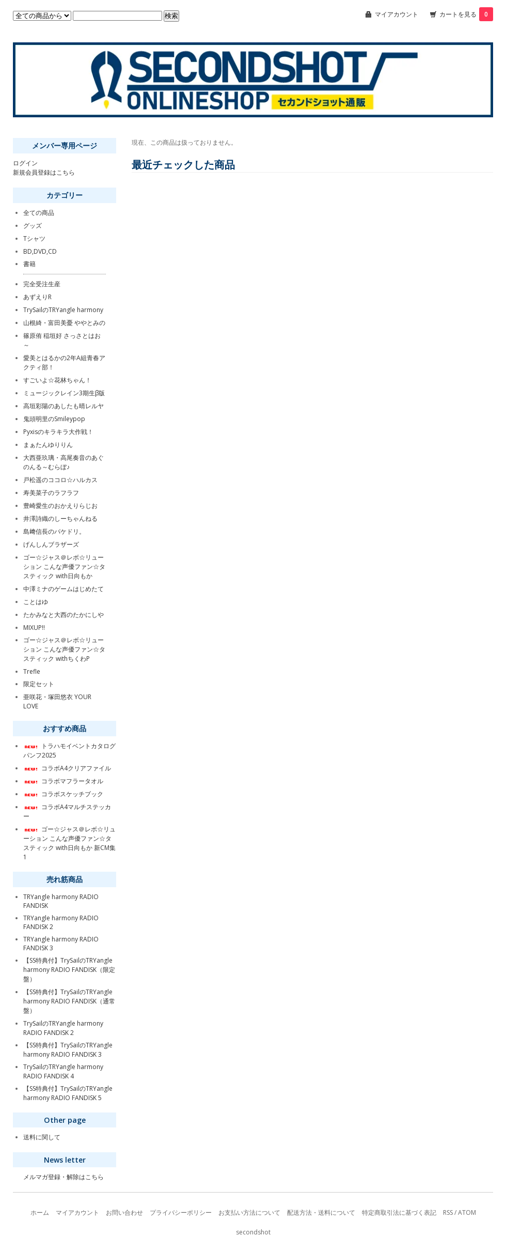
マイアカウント (396, 14)
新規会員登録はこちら (44, 172)
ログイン (25, 163)
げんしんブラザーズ (51, 544)
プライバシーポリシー (181, 1212)
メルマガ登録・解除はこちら (63, 1176)
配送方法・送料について (321, 1212)
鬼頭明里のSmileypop (54, 418)
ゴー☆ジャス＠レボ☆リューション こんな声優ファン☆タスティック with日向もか (64, 566)
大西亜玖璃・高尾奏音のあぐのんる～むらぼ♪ (63, 462)
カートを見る (466, 14)
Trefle (31, 671)
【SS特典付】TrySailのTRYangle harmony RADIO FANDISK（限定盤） (69, 969)
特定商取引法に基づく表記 (399, 1212)
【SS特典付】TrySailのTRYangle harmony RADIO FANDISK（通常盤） (69, 1001)
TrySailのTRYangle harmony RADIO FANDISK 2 (63, 1028)
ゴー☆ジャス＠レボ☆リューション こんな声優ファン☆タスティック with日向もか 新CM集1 (69, 843)
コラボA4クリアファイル (67, 768)
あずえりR (37, 296)
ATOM (467, 1212)
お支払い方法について (249, 1212)
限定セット (38, 683)
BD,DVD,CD (40, 251)
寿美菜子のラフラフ (51, 492)
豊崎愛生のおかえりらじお (60, 505)
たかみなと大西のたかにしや (63, 614)
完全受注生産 (41, 284)
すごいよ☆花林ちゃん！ (57, 380)
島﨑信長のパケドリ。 (54, 531)
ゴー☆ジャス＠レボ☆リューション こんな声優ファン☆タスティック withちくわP (64, 649)
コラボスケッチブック (63, 794)
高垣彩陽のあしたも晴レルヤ (63, 405)
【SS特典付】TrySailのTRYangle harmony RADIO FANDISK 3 (68, 1050)
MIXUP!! (34, 627)
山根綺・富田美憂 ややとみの (64, 322)
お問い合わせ (124, 1212)
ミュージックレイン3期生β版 (64, 393)
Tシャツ (34, 238)
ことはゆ (35, 601)
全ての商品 (38, 212)
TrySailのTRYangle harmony (63, 309)
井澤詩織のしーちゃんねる (60, 518)
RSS (448, 1212)
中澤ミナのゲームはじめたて (63, 588)
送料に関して (41, 1137)
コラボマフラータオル (63, 781)
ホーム (39, 1212)
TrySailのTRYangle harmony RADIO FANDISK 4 (63, 1071)
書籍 (29, 263)
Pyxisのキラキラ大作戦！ (58, 431)
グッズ (32, 225)
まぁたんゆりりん (48, 444)
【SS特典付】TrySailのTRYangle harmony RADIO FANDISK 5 (68, 1093)
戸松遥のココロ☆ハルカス (60, 479)
